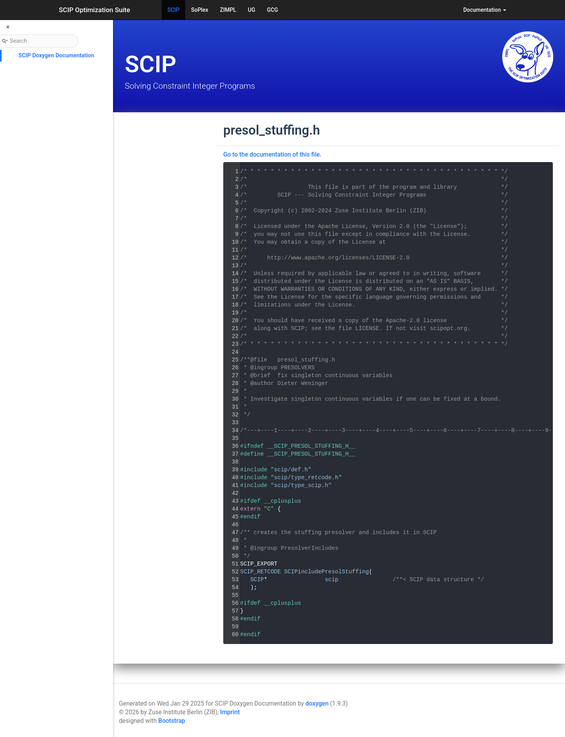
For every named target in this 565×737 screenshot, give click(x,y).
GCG (272, 10)
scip (332, 579)
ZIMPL (228, 10)
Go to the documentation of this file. (272, 154)
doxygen (317, 703)
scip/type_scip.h (301, 485)
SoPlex (199, 10)
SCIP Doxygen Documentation (56, 55)
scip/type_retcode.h (306, 477)
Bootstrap (171, 720)
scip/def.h (291, 470)
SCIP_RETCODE (260, 572)
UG (251, 10)
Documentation (484, 10)
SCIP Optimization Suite (94, 10)
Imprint (230, 712)
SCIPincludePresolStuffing (326, 572)
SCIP (174, 10)
